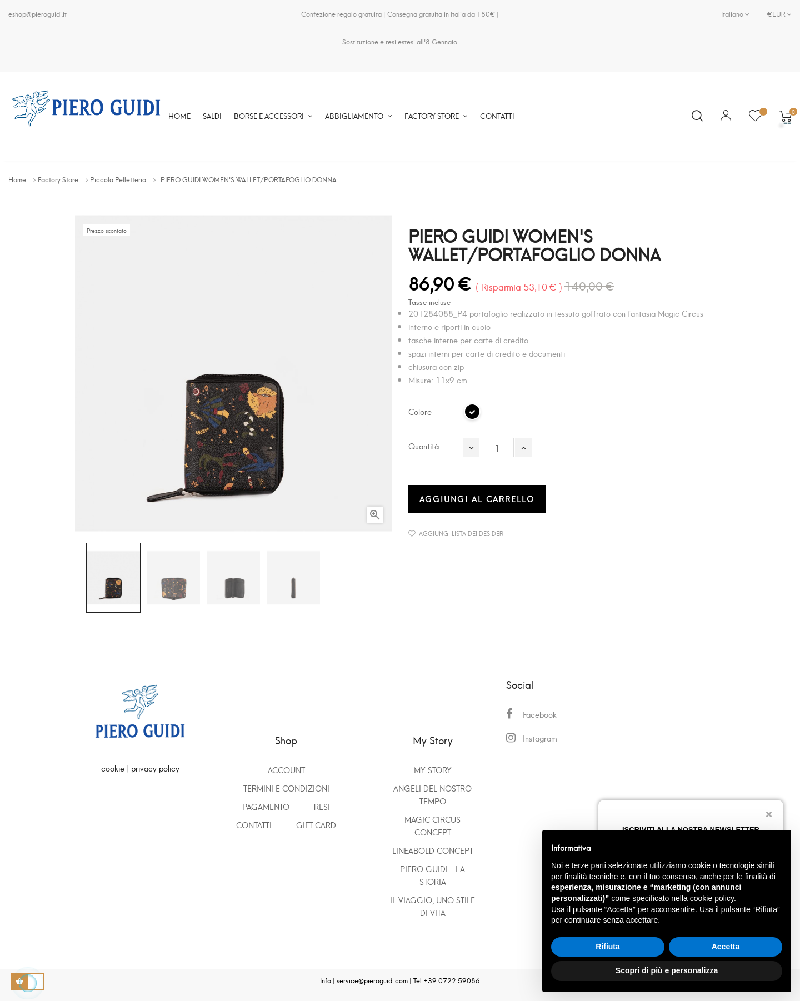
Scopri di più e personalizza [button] (667, 970)
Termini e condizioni (286, 788)
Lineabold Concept (432, 850)
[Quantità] (497, 447)
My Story (433, 769)
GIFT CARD (316, 824)
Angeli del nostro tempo (432, 794)
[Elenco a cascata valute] (775, 14)
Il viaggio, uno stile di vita (432, 906)
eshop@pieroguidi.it (37, 13)
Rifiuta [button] (608, 946)
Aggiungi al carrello (476, 498)
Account (286, 769)
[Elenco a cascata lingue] (735, 14)
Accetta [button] (726, 946)
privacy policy (155, 768)
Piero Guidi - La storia (432, 875)
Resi (322, 806)
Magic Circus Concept (432, 825)
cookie (112, 768)
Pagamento (265, 806)
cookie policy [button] (712, 898)
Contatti (254, 824)
